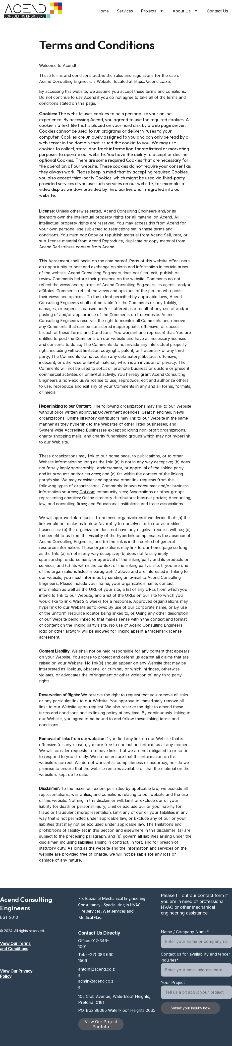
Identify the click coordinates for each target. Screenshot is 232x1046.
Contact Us (217, 10)
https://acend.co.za (152, 88)
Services (125, 10)
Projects (148, 10)
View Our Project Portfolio (101, 1026)
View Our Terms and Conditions (15, 949)
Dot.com (87, 498)
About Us (182, 10)
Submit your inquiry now (190, 1021)
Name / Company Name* (185, 944)
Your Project (173, 995)
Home (103, 10)
